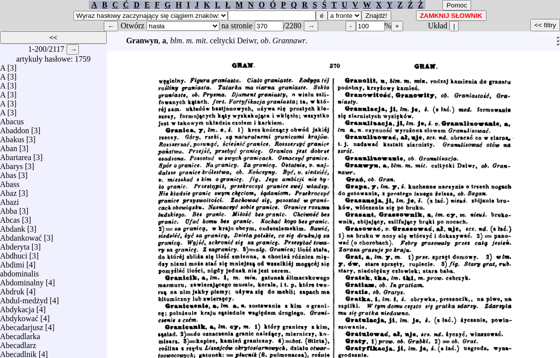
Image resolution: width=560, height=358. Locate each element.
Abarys (11, 164)
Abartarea (15, 155)
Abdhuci (13, 253)
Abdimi (12, 262)
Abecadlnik (18, 352)
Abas (8, 173)
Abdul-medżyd (24, 298)
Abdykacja (17, 307)
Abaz (8, 190)
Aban (8, 146)
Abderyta (15, 244)
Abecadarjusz (21, 325)
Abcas (10, 217)
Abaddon (14, 128)
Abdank (12, 226)
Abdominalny (22, 280)
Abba (8, 208)
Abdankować (21, 235)
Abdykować (19, 316)
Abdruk (12, 289)
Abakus (12, 137)
